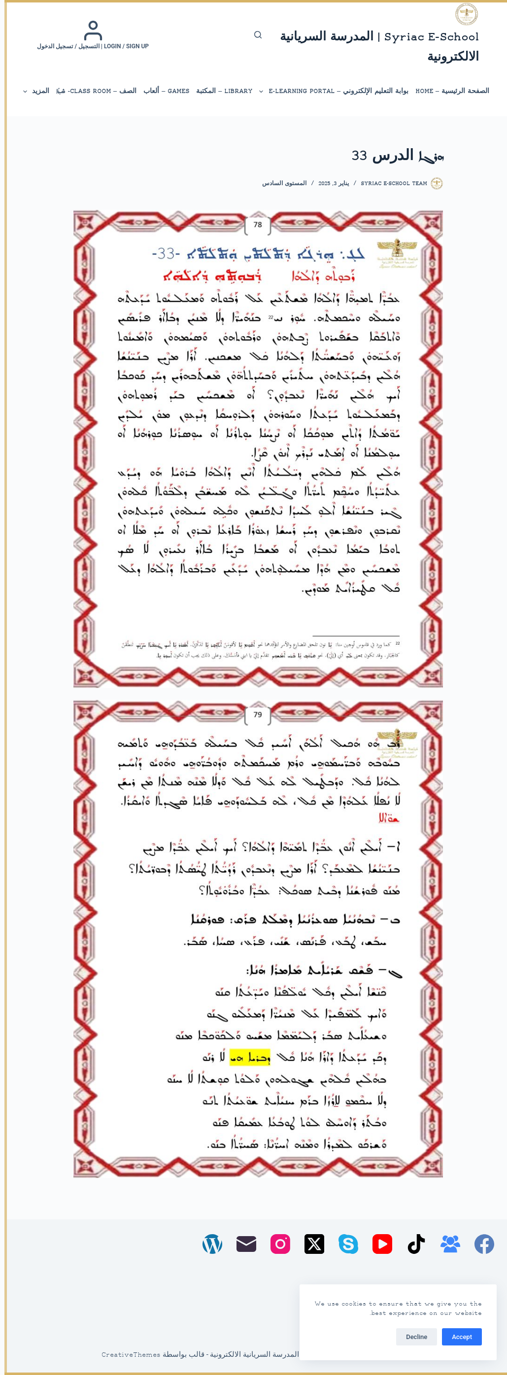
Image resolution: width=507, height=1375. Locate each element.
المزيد (31, 92)
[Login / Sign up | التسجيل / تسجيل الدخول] (88, 35)
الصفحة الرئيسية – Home (448, 91)
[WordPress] (208, 1244)
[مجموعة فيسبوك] (446, 1244)
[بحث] (253, 34)
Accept (457, 1337)
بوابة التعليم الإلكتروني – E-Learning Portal (329, 92)
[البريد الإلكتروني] (242, 1244)
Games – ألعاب (162, 91)
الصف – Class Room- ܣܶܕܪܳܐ (92, 91)
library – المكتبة (220, 91)
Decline (412, 1337)
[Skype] (344, 1244)
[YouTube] (378, 1244)
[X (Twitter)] (310, 1244)
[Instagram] (276, 1244)
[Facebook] (480, 1244)
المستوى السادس (280, 184)
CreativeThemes (126, 1355)
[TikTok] (412, 1244)
